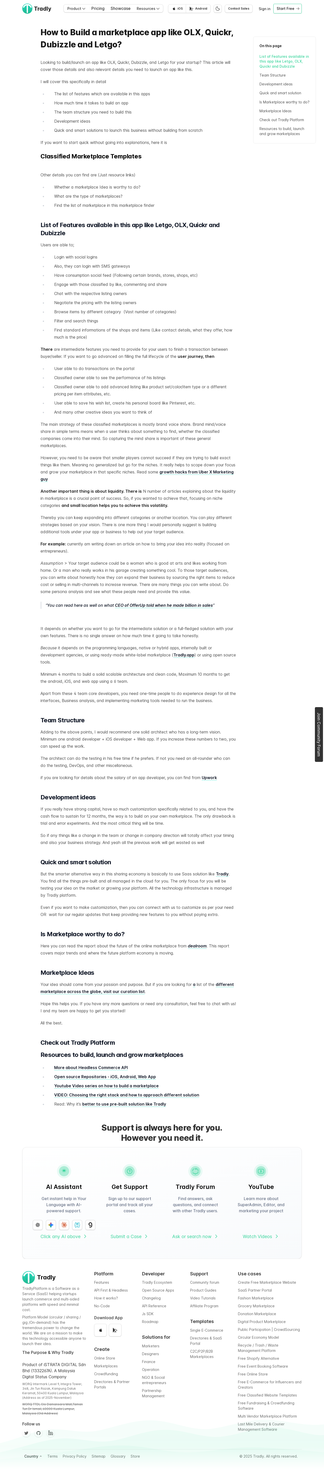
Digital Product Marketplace (262, 1321)
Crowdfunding (106, 1374)
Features (101, 1282)
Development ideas (276, 84)
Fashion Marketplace (256, 1298)
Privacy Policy (75, 1456)
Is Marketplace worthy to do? (284, 102)
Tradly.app (183, 654)
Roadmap (150, 1321)
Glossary (118, 1456)
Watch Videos (261, 1236)
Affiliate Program (204, 1306)
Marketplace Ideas (275, 111)
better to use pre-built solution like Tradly (124, 1104)
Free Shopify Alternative (258, 1358)
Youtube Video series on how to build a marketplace (106, 1085)
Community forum (204, 1282)
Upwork (209, 777)
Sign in (264, 9)
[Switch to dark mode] (218, 9)
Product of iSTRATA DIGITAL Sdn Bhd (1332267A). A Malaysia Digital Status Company (54, 1370)
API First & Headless (111, 1290)
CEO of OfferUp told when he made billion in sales (164, 605)
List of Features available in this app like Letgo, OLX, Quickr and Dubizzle (284, 61)
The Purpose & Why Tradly (48, 1352)
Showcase (121, 8)
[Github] (38, 1433)
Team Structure (272, 75)
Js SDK (148, 1314)
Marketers (150, 1346)
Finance (148, 1362)
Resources (148, 8)
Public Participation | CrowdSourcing (269, 1329)
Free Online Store (253, 1374)
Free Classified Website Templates (267, 1395)
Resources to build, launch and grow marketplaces (281, 131)
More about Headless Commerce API (91, 1067)
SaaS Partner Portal (255, 1290)
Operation (150, 1369)
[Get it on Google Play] (198, 9)
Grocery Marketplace (256, 1306)
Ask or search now (195, 1236)
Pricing (98, 8)
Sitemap (99, 1456)
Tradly (222, 873)
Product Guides (203, 1290)
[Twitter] (26, 1433)
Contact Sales (238, 8)
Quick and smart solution (280, 93)
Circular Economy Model (258, 1337)
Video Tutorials (203, 1298)
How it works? (106, 1298)
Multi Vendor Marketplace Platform (267, 1416)
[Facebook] (51, 1433)
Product (76, 8)
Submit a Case (130, 1236)
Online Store (104, 1358)
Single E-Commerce (206, 1330)
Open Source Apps (158, 1290)
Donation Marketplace (257, 1314)
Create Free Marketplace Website (267, 1282)
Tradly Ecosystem (157, 1282)
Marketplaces (106, 1366)
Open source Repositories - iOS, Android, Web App (105, 1076)
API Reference (154, 1306)
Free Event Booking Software (263, 1366)
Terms (52, 1456)
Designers (150, 1354)
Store (135, 1456)
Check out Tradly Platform (281, 120)
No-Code (102, 1306)
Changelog (151, 1298)
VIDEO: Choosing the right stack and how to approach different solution (126, 1094)
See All (226, 156)
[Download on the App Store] (177, 9)
